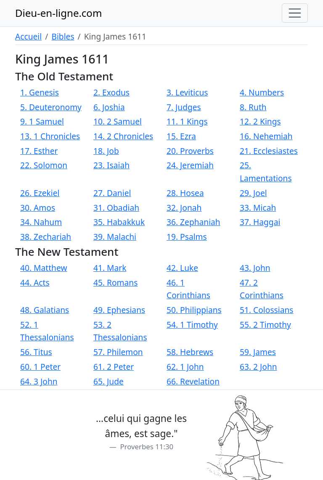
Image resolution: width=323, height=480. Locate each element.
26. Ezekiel (40, 193)
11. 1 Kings (187, 121)
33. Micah (258, 207)
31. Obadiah (116, 207)
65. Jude (108, 381)
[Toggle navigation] (295, 13)
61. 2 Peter (113, 366)
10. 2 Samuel (117, 121)
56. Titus (36, 352)
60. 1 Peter (40, 366)
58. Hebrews (190, 352)
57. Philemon (118, 352)
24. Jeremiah (190, 165)
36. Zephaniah (193, 222)
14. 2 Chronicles (123, 136)
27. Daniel (112, 193)
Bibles (62, 36)
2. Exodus (111, 92)
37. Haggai (260, 222)
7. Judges (184, 107)
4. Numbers (262, 92)
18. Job (106, 150)
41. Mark (109, 267)
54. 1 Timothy (192, 324)
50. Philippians (194, 310)
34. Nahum (41, 222)
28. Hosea (185, 193)
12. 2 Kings (260, 121)
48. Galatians (44, 310)
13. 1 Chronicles (50, 136)
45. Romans (115, 282)
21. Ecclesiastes (269, 150)
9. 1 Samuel (42, 121)
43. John (255, 267)
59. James (258, 352)
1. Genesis (39, 92)
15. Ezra (181, 136)
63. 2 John (258, 366)
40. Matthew (43, 267)
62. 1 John (185, 366)
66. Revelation (193, 381)
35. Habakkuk (119, 222)
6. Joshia (109, 107)
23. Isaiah (111, 165)
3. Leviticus (187, 92)
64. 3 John (39, 381)
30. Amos (37, 207)
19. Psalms (187, 236)
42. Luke (182, 267)
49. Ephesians (119, 310)
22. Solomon (43, 165)
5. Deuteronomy (51, 107)
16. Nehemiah (266, 136)
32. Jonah (184, 207)
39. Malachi (114, 236)
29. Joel (253, 193)
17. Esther (39, 150)
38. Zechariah (45, 236)
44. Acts (35, 282)
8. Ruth (253, 107)
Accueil (28, 36)
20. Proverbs (190, 150)
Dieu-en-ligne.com (58, 13)
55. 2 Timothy (265, 324)
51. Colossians (267, 310)
